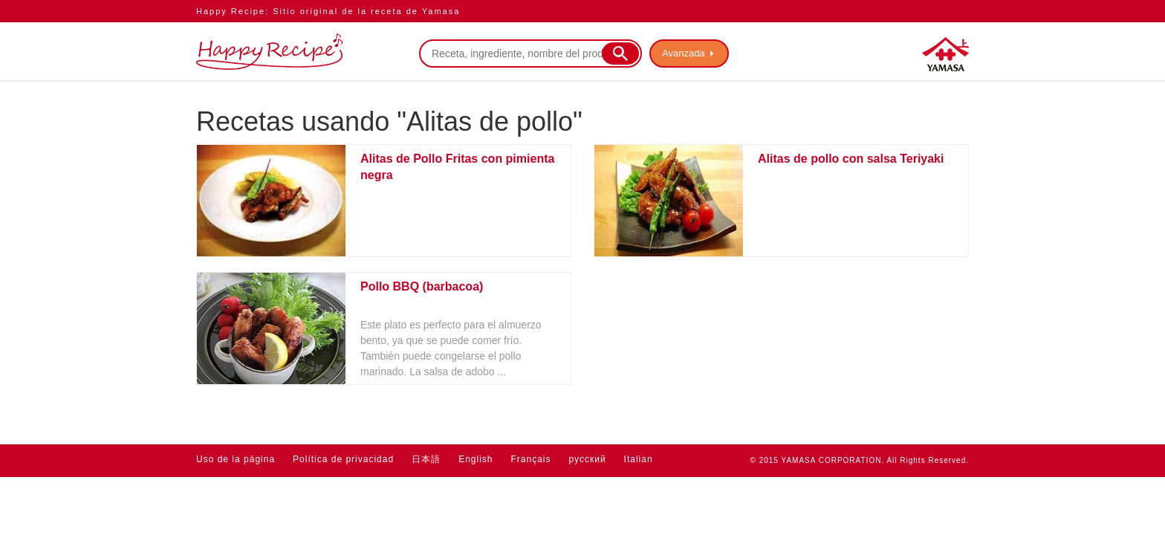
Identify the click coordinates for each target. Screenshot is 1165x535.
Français (531, 459)
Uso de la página (235, 459)
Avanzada (683, 53)
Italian (638, 459)
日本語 (426, 459)
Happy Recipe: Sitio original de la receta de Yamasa (328, 11)
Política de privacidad (343, 459)
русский (587, 459)
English (475, 459)
